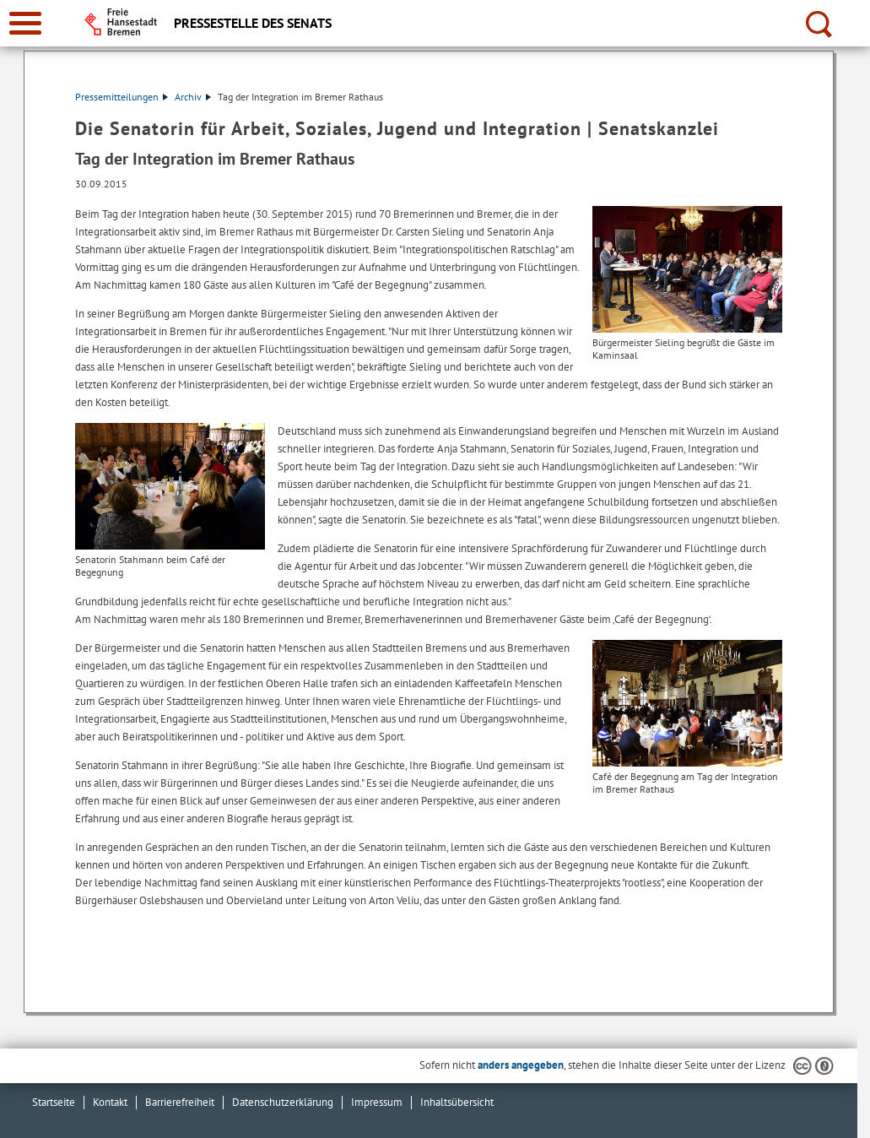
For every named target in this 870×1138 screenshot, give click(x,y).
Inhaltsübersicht (457, 1102)
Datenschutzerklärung (282, 1102)
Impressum (377, 1102)
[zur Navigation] (25, 23)
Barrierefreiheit (179, 1102)
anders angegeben (521, 1065)
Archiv (193, 96)
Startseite (53, 1102)
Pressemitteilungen (121, 96)
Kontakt (110, 1102)
